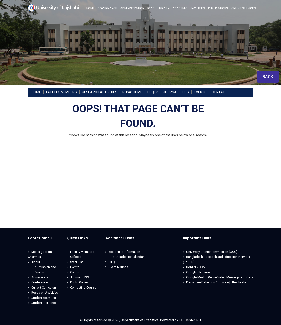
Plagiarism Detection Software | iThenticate (216, 282)
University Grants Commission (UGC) (211, 252)
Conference (39, 282)
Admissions (39, 277)
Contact (75, 272)
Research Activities (44, 292)
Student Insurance (43, 303)
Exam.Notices (118, 267)
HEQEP (113, 262)
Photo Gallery (79, 282)
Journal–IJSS (79, 277)
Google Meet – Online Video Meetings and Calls (219, 277)
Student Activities (43, 297)
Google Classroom (199, 272)
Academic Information (124, 252)
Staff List (76, 262)
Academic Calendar (130, 257)
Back (267, 76)
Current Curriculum (44, 287)
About (35, 262)
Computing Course (83, 287)
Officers (75, 257)
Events (74, 267)
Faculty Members (82, 252)
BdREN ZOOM (196, 267)
